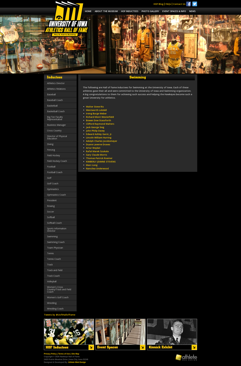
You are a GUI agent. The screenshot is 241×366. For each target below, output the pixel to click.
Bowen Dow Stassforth (98, 120)
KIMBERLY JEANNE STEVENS (101, 161)
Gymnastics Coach (56, 194)
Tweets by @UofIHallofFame (59, 314)
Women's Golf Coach (57, 297)
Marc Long (91, 165)
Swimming (52, 236)
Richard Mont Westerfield (100, 116)
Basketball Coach (56, 111)
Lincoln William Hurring (98, 137)
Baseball (51, 94)
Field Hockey (53, 155)
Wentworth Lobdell (96, 110)
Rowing (51, 205)
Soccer (50, 211)
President (52, 200)
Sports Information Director (56, 229)
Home (88, 11)
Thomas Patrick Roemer (99, 158)
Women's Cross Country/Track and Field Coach (59, 289)
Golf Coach (52, 183)
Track (50, 264)
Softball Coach (54, 222)
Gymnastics (53, 189)
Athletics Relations (56, 88)
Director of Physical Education (57, 137)
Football (51, 166)
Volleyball (51, 281)
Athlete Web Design (77, 362)
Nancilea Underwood (97, 168)
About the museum (106, 11)
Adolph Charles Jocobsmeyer (101, 140)
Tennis (50, 253)
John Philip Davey (95, 130)
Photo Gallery (150, 11)
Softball (51, 217)
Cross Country (54, 130)
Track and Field (54, 270)
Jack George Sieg (95, 127)
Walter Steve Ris (95, 106)
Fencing (51, 149)
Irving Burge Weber (96, 113)
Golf (49, 177)
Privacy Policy (50, 354)
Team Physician (55, 247)
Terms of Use (64, 354)
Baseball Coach (55, 100)
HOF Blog (158, 3)
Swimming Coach (56, 242)
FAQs (168, 3)
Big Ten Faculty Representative (55, 118)
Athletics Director (56, 83)
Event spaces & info (174, 11)
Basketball (52, 105)
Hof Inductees (129, 11)
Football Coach (54, 172)
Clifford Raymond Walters (100, 123)
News (192, 11)
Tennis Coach (54, 258)
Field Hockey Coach (57, 160)
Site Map (75, 354)
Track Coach (53, 275)
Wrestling (51, 302)
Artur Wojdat (93, 147)
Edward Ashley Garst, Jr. (99, 134)
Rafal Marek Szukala (97, 151)
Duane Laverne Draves (98, 144)
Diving (50, 144)
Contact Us (179, 3)
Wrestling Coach (55, 308)
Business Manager (56, 124)
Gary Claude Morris (96, 154)
